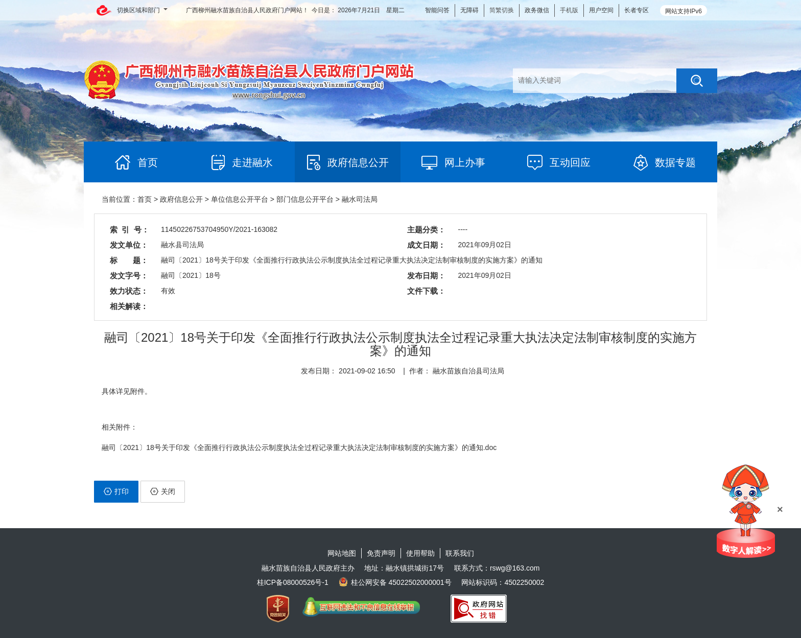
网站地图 (341, 553)
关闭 (162, 491)
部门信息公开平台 (305, 199)
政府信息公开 (181, 199)
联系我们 (459, 553)
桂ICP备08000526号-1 (292, 582)
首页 (144, 199)
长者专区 (636, 10)
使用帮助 (420, 553)
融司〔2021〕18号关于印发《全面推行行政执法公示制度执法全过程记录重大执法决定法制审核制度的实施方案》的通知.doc (299, 447)
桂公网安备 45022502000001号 (395, 582)
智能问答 (437, 10)
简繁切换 (501, 10)
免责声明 (381, 553)
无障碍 (469, 10)
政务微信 (537, 10)
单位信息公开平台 (239, 199)
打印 (116, 491)
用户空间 (601, 10)
